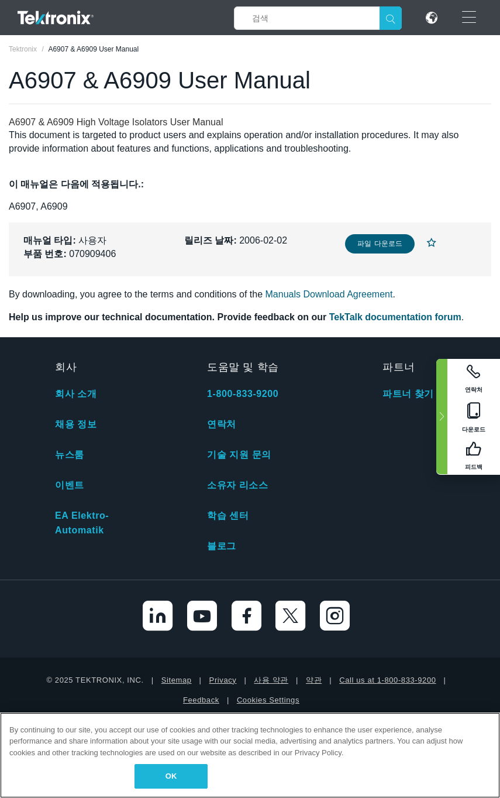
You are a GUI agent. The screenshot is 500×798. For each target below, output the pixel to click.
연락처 (221, 424)
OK (171, 776)
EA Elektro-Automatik (82, 523)
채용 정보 (75, 424)
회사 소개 (75, 394)
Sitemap (176, 680)
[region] (250, 755)
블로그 (221, 546)
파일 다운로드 (379, 243)
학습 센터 (228, 515)
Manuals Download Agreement (329, 294)
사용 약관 (271, 680)
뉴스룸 (69, 455)
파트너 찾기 (408, 394)
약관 (314, 680)
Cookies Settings (268, 700)
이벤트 (69, 485)
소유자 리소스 (237, 485)
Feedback (201, 700)
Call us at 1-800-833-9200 (387, 680)
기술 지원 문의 (239, 455)
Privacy (223, 680)
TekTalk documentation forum (395, 317)
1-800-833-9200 (242, 394)
